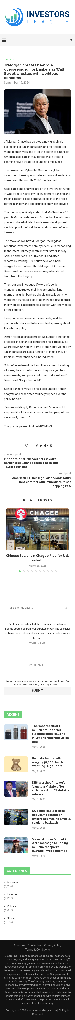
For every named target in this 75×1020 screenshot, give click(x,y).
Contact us (34, 945)
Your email (37, 669)
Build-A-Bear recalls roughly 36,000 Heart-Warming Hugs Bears (47, 762)
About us (19, 945)
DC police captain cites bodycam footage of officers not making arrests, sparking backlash (51, 816)
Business (9, 59)
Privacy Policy (52, 945)
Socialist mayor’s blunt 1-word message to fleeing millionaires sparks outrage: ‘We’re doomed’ (50, 845)
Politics (11, 906)
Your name (37, 647)
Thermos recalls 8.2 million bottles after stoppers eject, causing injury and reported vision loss (50, 733)
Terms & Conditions (37, 949)
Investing (12, 894)
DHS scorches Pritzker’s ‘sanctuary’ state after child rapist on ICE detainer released (51, 788)
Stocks (11, 918)
